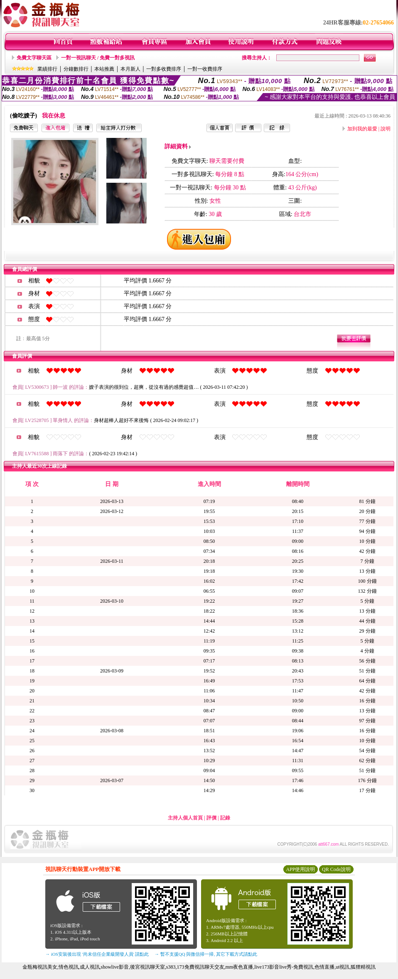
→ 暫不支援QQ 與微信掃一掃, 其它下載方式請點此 (206, 954)
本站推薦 (104, 69)
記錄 (225, 818)
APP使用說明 (300, 869)
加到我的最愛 (362, 129)
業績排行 (47, 69)
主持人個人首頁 (185, 818)
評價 (211, 818)
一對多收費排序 (163, 69)
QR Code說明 (336, 869)
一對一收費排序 (204, 69)
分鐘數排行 (76, 69)
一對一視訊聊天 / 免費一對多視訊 (98, 58)
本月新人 (130, 69)
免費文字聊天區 (34, 58)
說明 (386, 129)
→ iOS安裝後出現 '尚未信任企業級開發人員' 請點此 (97, 954)
